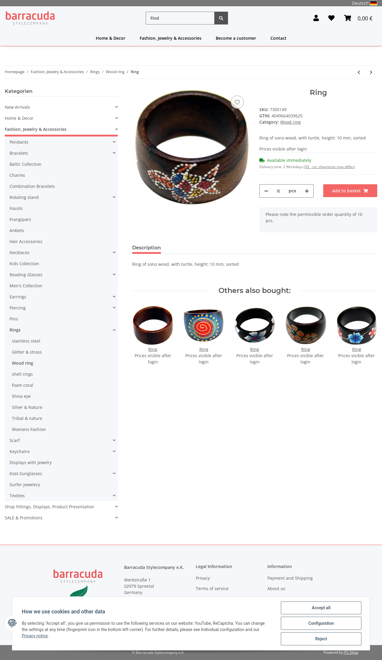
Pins (14, 319)
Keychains (20, 451)
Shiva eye (21, 396)
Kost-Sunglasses (26, 473)
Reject (321, 638)
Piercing (18, 308)
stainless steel (26, 341)
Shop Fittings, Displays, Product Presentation (49, 506)
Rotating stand (24, 197)
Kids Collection (24, 263)
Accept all (321, 607)
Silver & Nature (27, 407)
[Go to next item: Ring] (371, 72)
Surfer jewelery (25, 484)
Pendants (19, 142)
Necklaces (20, 252)
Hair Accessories (26, 241)
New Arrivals (17, 107)
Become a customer (236, 38)
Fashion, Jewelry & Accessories (170, 38)
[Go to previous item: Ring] (359, 72)
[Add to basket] (350, 190)
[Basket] (358, 18)
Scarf (15, 440)
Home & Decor (110, 38)
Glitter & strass (27, 352)
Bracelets (19, 153)
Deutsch (364, 3)
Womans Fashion (29, 429)
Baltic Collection (25, 164)
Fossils (16, 208)
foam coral (22, 385)
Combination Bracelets (32, 186)
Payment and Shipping (290, 578)
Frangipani (20, 219)
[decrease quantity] (266, 191)
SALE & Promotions (23, 518)
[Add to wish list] (237, 102)
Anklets (17, 230)
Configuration (321, 623)
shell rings (22, 374)
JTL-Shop (351, 652)
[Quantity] (278, 191)
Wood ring (290, 122)
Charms (17, 175)
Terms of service (212, 588)
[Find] (180, 18)
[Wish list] (331, 18)
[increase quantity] (306, 191)
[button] (316, 18)
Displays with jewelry (31, 462)
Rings (15, 330)
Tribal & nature (27, 418)
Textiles (17, 495)
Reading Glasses (26, 274)
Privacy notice (35, 635)
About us (276, 588)
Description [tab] (146, 248)
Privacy (203, 578)
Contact (278, 38)
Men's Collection (26, 285)
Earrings (18, 297)
